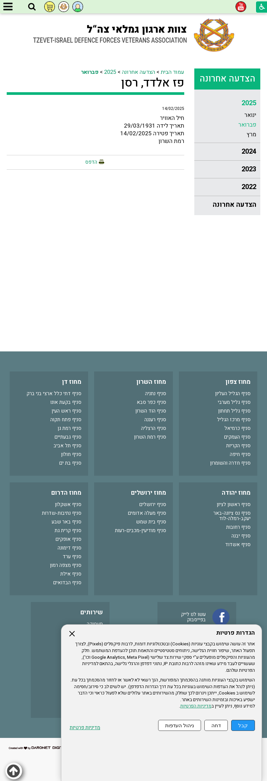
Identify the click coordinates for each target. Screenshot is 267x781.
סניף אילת (70, 574)
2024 (249, 151)
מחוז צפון (238, 381)
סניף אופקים (68, 539)
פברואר (247, 125)
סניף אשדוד (238, 544)
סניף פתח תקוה (65, 419)
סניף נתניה (155, 393)
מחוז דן (71, 381)
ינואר (250, 115)
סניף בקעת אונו (65, 402)
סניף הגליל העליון (233, 393)
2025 (249, 103)
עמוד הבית (172, 72)
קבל (243, 725)
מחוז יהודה (236, 492)
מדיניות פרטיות (85, 728)
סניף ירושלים (152, 504)
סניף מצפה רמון (65, 565)
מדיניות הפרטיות (195, 706)
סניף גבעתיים (67, 437)
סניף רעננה (155, 419)
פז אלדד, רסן (152, 83)
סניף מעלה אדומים (147, 513)
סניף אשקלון (68, 504)
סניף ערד (72, 556)
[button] (32, 7)
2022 (249, 187)
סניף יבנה (241, 535)
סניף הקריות (238, 445)
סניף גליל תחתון (234, 411)
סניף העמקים (237, 437)
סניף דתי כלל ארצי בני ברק (53, 393)
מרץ (251, 134)
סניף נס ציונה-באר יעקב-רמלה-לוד (232, 515)
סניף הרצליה (153, 428)
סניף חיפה (240, 454)
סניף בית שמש (151, 521)
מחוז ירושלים (148, 492)
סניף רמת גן (69, 428)
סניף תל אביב (67, 445)
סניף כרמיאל (237, 428)
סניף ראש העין (66, 411)
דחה (216, 725)
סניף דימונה (69, 548)
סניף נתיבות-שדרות (61, 513)
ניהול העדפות (179, 725)
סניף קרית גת (68, 530)
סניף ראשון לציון (234, 504)
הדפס (91, 162)
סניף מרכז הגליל (234, 419)
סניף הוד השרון (150, 411)
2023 (249, 169)
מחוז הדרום (66, 492)
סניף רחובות (238, 527)
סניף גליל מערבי (234, 402)
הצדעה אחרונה (227, 78)
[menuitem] (227, 119)
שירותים (91, 612)
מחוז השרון (151, 381)
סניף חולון (71, 454)
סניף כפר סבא (151, 402)
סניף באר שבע (66, 521)
